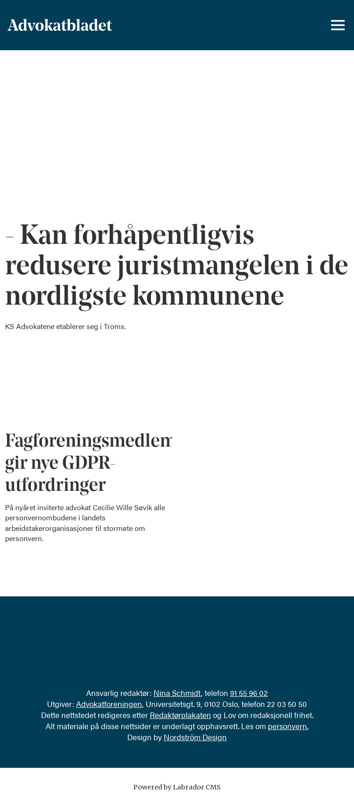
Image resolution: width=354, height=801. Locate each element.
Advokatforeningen (109, 703)
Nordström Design (195, 736)
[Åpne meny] (338, 25)
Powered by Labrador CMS (177, 787)
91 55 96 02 (249, 692)
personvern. (288, 725)
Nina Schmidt (177, 692)
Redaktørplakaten (180, 714)
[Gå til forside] (59, 25)
